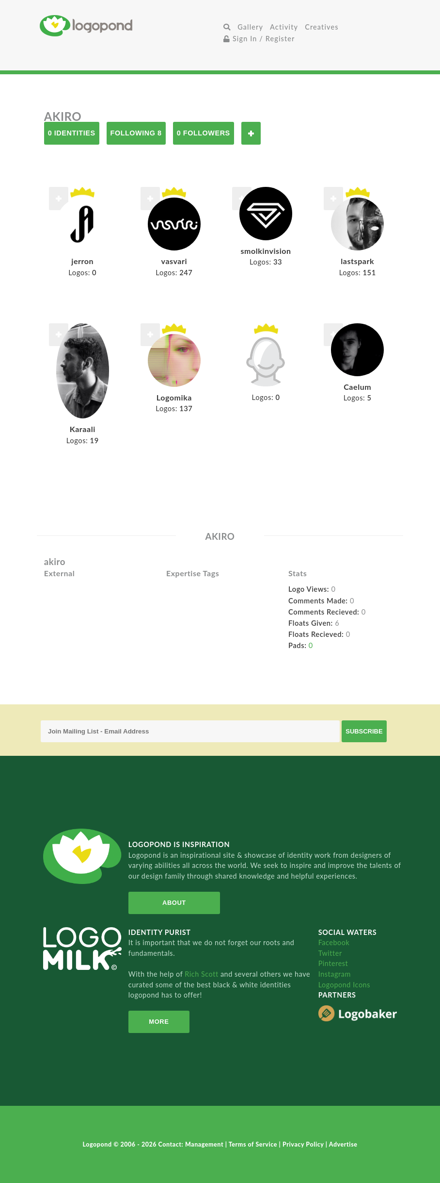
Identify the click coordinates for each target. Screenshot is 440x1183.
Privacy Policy (304, 1144)
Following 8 (136, 133)
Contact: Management (191, 1144)
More (159, 1021)
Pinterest (333, 963)
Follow (251, 133)
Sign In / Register (259, 38)
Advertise (343, 1144)
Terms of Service (254, 1144)
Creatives (321, 27)
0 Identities (71, 133)
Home (130, 25)
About (174, 902)
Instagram (334, 974)
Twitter (330, 953)
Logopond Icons (344, 985)
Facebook (334, 942)
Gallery (250, 27)
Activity (284, 27)
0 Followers (203, 133)
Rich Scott (202, 974)
